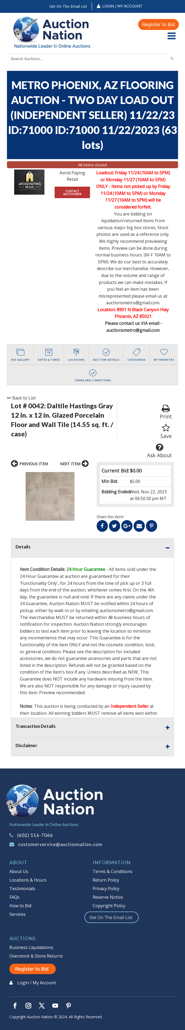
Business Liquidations (31, 947)
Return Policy (106, 880)
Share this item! (110, 516)
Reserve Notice (108, 897)
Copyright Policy (109, 906)
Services (17, 914)
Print (166, 412)
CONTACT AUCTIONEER (72, 192)
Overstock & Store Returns (36, 956)
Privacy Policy (106, 888)
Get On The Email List (68, 6)
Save (166, 432)
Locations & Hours (28, 880)
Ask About (159, 451)
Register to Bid (158, 24)
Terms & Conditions (113, 871)
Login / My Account (122, 6)
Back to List (21, 398)
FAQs (14, 897)
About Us (18, 871)
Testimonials (22, 888)
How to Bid (20, 906)
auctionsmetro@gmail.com (126, 610)
